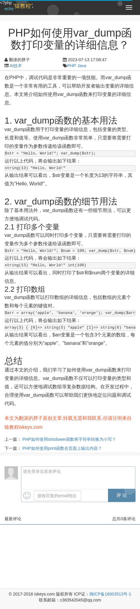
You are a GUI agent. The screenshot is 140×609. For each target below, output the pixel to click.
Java (81, 65)
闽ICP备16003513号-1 (110, 594)
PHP (71, 65)
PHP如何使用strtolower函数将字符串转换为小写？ (69, 439)
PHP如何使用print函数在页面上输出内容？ (62, 448)
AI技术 (16, 65)
